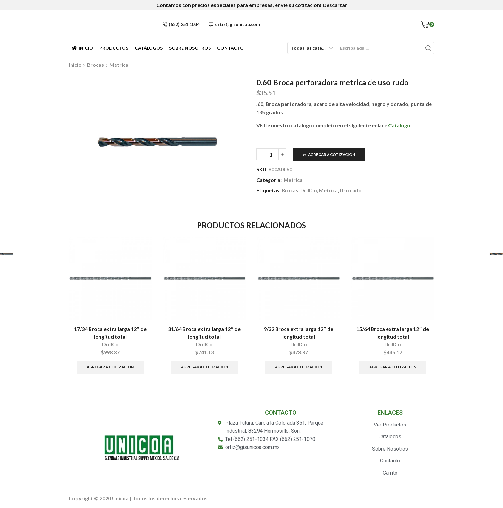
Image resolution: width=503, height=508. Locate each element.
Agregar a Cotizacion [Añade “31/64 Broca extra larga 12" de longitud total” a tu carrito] (204, 367)
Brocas (95, 65)
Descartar (335, 5)
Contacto (230, 48)
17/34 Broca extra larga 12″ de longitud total (110, 333)
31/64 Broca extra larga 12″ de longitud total (204, 333)
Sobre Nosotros (190, 48)
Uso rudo (351, 190)
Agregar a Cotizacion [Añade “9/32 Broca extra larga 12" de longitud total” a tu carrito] (298, 367)
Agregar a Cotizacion (331, 154)
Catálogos (149, 48)
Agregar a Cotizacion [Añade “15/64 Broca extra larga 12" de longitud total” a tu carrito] (392, 367)
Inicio (82, 48)
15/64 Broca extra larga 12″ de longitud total (392, 333)
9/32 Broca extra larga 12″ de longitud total (298, 333)
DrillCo (308, 190)
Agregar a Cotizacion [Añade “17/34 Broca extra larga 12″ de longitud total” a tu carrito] (110, 367)
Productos (113, 48)
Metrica (118, 65)
